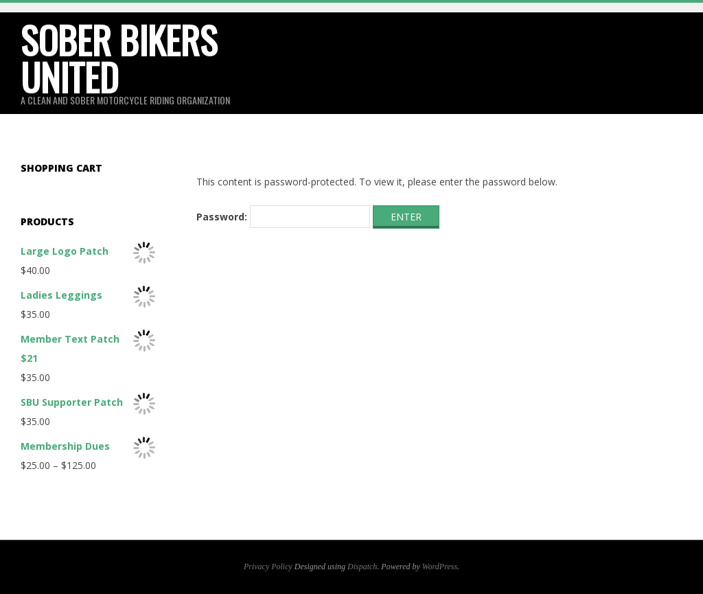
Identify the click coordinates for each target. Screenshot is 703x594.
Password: (283, 217)
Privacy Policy (268, 566)
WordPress (439, 566)
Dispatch (362, 566)
